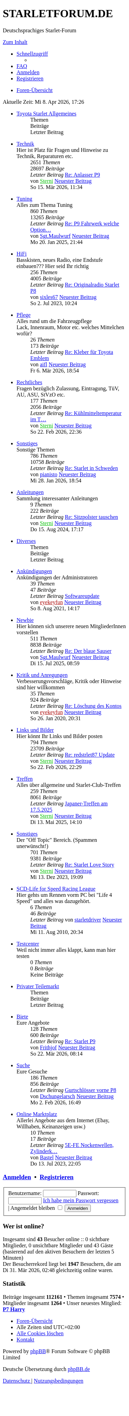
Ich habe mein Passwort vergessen (80, 1200)
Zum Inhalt (15, 42)
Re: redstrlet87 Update (90, 755)
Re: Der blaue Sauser (88, 651)
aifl (43, 364)
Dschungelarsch (57, 1096)
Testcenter (28, 944)
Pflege (24, 315)
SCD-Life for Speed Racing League (56, 889)
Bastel (47, 1157)
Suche (23, 1065)
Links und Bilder (35, 730)
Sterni (46, 181)
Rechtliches (29, 382)
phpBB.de (79, 1369)
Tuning (24, 199)
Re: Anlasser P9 (82, 175)
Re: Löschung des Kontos (93, 706)
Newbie (25, 620)
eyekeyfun (51, 602)
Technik (25, 144)
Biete (22, 1016)
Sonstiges (27, 443)
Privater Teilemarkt (38, 986)
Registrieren (56, 1177)
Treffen (25, 779)
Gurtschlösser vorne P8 (90, 1090)
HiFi (21, 254)
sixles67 (49, 297)
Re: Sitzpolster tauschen (91, 517)
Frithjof (48, 1047)
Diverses (26, 541)
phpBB (38, 1351)
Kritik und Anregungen (42, 675)
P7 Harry (14, 1309)
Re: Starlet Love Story (89, 865)
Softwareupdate (82, 596)
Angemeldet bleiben (36, 1208)
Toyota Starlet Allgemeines (46, 113)
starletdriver (87, 920)
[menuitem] (22, 66)
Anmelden (17, 1177)
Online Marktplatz (37, 1114)
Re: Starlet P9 (80, 1041)
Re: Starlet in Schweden (91, 468)
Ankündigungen (34, 571)
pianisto (48, 474)
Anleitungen (30, 492)
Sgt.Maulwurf (55, 236)
